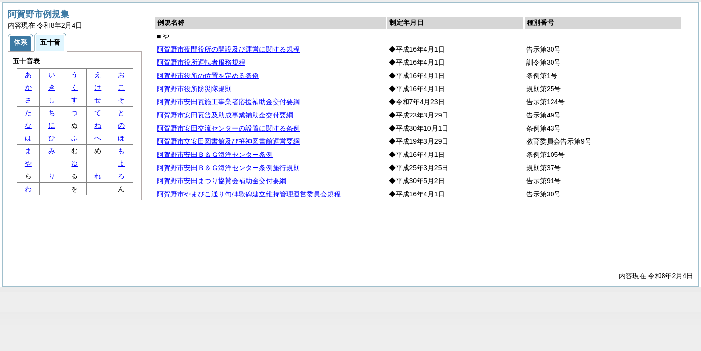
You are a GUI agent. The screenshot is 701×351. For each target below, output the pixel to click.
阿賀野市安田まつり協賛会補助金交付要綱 (221, 181)
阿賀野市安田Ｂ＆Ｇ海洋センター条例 (215, 154)
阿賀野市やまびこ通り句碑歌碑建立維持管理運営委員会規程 (249, 194)
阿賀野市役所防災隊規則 (194, 89)
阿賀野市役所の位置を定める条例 (208, 75)
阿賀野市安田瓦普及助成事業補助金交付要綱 (225, 115)
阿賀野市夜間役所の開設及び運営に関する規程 (228, 49)
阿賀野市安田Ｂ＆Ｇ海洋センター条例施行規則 (228, 168)
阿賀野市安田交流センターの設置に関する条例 (228, 128)
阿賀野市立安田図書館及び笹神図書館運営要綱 (228, 141)
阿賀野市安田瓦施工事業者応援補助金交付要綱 (228, 102)
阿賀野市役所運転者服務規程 (201, 62)
